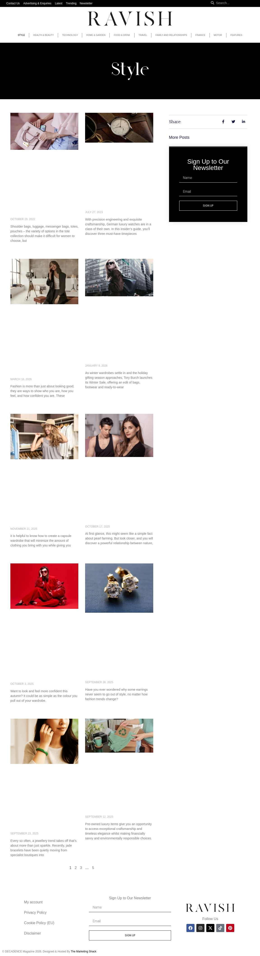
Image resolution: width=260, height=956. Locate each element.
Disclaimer (32, 933)
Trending (71, 3)
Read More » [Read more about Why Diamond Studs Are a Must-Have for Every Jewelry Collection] (94, 706)
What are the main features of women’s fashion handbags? (35, 207)
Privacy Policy (35, 912)
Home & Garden (95, 35)
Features (236, 35)
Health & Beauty (43, 35)
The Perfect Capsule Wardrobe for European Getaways (40, 517)
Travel (143, 35)
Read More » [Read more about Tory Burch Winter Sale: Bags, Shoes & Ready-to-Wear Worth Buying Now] (94, 394)
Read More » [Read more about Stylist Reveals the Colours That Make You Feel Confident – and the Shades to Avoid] (19, 708)
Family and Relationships (171, 35)
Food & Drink (122, 35)
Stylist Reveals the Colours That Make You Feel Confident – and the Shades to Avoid (43, 669)
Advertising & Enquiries (37, 3)
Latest (58, 3)
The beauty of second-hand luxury (113, 807)
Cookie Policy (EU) (39, 923)
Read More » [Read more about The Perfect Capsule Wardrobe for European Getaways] (19, 553)
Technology (70, 35)
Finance (200, 35)
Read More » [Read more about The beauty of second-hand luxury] (94, 846)
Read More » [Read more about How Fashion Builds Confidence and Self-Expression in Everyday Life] (19, 403)
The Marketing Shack (83, 951)
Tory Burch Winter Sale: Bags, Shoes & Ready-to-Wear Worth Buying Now (116, 353)
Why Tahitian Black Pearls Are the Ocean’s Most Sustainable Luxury (118, 514)
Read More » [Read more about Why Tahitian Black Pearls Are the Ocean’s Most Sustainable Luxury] (94, 550)
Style (21, 35)
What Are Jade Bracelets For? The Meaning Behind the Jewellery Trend (43, 821)
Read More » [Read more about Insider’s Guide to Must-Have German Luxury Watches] (94, 241)
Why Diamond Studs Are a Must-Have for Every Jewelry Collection (119, 670)
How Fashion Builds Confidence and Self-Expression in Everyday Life (39, 364)
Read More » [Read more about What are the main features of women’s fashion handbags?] (19, 248)
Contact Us (13, 3)
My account (33, 902)
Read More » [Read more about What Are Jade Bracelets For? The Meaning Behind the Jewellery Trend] (19, 862)
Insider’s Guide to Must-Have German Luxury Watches (115, 200)
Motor (218, 35)
